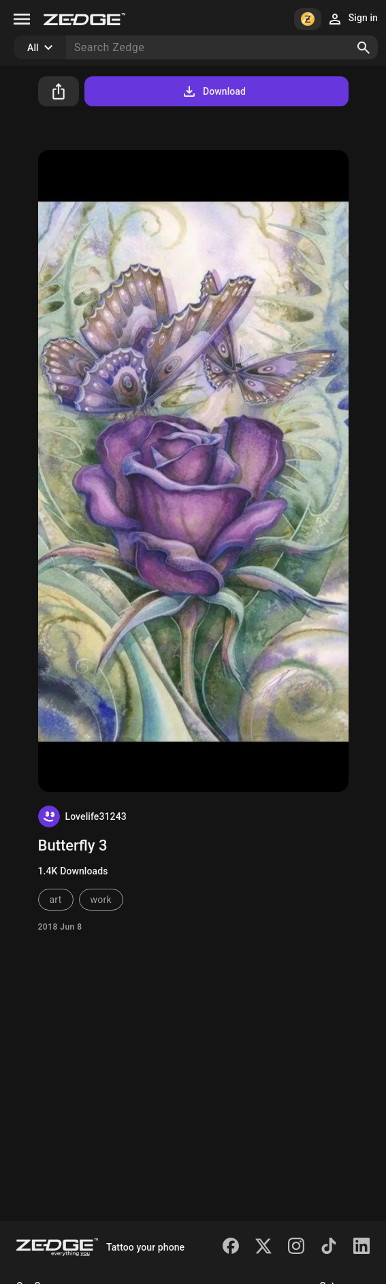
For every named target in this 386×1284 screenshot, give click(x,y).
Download (213, 91)
